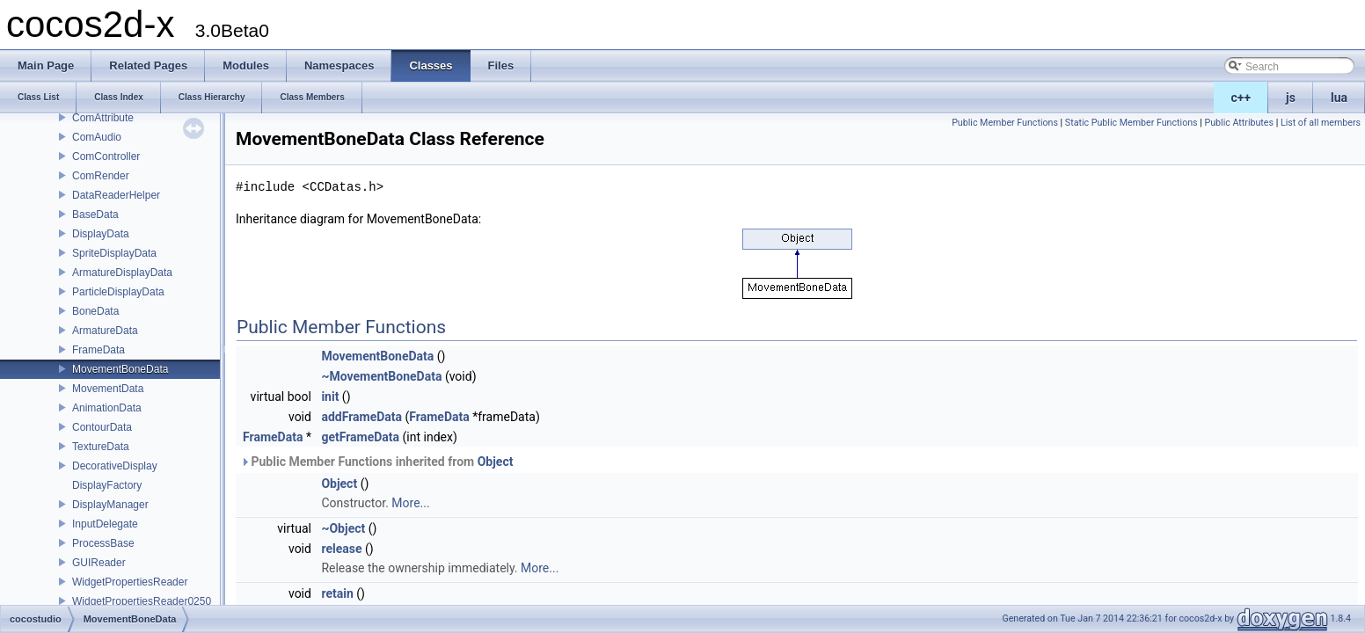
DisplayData (100, 234)
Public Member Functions (1005, 122)
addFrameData (361, 417)
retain (337, 593)
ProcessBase (103, 543)
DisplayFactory (107, 485)
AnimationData (107, 408)
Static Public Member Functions (1131, 122)
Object (496, 462)
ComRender (100, 176)
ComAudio (96, 137)
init (330, 396)
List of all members (1321, 122)
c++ (1241, 98)
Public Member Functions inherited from (376, 462)
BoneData (95, 311)
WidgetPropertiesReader (129, 582)
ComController (106, 156)
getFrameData (360, 437)
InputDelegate (105, 524)
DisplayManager (110, 504)
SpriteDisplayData (114, 253)
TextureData (100, 446)
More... (410, 503)
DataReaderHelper (116, 195)
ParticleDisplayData (118, 292)
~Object (343, 528)
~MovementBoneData (381, 376)
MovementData (107, 388)
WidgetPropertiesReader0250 (141, 601)
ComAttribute (103, 118)
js (1291, 98)
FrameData (98, 350)
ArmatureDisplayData (122, 272)
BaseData (95, 214)
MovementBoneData (120, 369)
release (341, 549)
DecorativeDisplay (114, 466)
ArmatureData (105, 330)
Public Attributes (1239, 122)
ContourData (102, 427)
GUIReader (99, 563)
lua (1339, 98)
